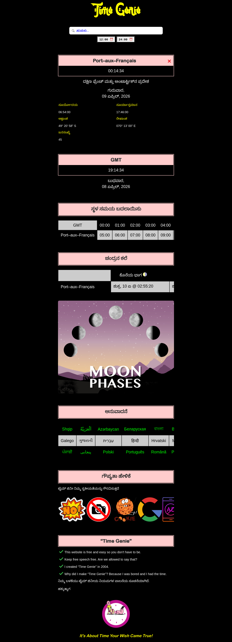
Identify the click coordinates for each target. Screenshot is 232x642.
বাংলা (158, 428)
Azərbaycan (108, 429)
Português (135, 452)
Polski (108, 452)
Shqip (67, 429)
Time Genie (116, 10)
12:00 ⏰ (106, 39)
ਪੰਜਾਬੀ (67, 452)
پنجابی (85, 452)
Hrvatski (158, 440)
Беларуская (135, 429)
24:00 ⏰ (126, 39)
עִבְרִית (108, 440)
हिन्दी (135, 441)
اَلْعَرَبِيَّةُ (85, 429)
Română (158, 452)
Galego (67, 440)
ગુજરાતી (86, 440)
